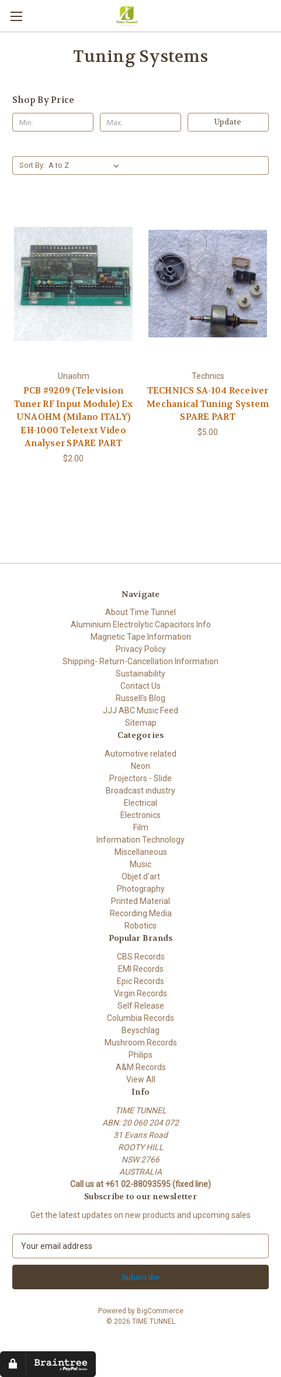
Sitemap (141, 722)
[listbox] (86, 165)
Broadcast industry (140, 790)
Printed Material (140, 901)
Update (227, 122)
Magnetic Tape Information (141, 636)
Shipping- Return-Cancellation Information (140, 661)
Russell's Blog (140, 698)
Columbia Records (140, 1018)
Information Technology (140, 839)
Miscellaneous (141, 852)
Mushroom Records (141, 1042)
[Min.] (52, 122)
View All (140, 1079)
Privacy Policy (141, 649)
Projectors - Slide (140, 778)
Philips (140, 1055)
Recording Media (141, 913)
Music (140, 864)
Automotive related (140, 753)
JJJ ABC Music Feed (140, 710)
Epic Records (140, 981)
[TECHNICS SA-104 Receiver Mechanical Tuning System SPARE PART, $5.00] (207, 283)
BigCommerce (160, 1311)
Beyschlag (140, 1030)
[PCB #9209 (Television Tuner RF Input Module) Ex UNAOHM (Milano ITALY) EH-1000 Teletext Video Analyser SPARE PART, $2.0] (73, 283)
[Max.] (140, 122)
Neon (140, 766)
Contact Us (140, 686)
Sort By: (32, 165)
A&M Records (141, 1067)
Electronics (140, 815)
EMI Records (141, 969)
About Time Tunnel (140, 612)
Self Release (140, 1005)
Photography (141, 888)
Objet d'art (141, 876)
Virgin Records (140, 993)
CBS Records (141, 956)
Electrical (140, 802)
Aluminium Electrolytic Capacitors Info (141, 624)
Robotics (140, 925)
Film (140, 827)
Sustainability (140, 673)
